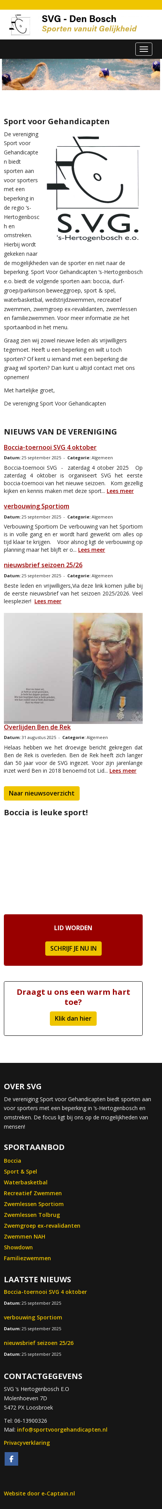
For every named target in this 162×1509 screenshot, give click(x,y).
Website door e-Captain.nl (39, 1493)
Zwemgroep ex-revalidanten (42, 1225)
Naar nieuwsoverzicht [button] (42, 793)
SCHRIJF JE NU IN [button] (73, 948)
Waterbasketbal (26, 1182)
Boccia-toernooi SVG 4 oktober (50, 447)
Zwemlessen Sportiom (34, 1204)
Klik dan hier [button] (73, 1018)
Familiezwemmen (27, 1258)
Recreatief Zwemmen (33, 1193)
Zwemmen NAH (24, 1236)
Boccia (12, 1160)
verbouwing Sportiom (36, 506)
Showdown (18, 1247)
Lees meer (120, 490)
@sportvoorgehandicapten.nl (62, 1429)
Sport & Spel (20, 1171)
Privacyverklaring (27, 1442)
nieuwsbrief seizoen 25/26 (43, 565)
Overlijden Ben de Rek (37, 727)
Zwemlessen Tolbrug (32, 1214)
